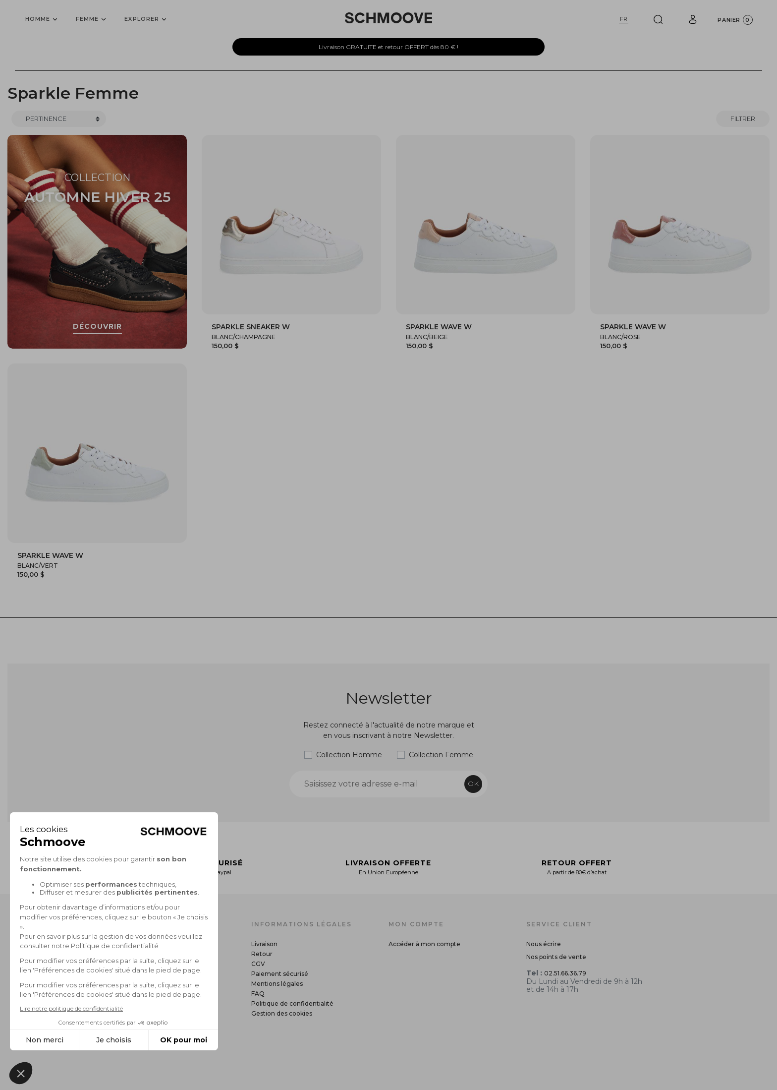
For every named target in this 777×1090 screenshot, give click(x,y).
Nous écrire (543, 944)
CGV (258, 964)
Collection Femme (441, 754)
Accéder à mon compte (424, 944)
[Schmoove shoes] (388, 17)
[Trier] (58, 119)
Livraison (264, 944)
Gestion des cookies (281, 1013)
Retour (262, 954)
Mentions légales (277, 983)
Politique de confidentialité (292, 1003)
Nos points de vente (556, 957)
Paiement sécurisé (279, 973)
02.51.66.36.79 (565, 973)
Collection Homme (349, 754)
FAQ (258, 993)
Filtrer (742, 118)
